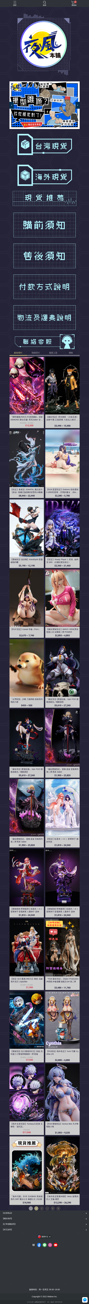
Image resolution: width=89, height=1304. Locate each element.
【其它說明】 (7, 1230)
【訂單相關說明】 (9, 1224)
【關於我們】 (7, 1218)
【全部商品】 (7, 1213)
